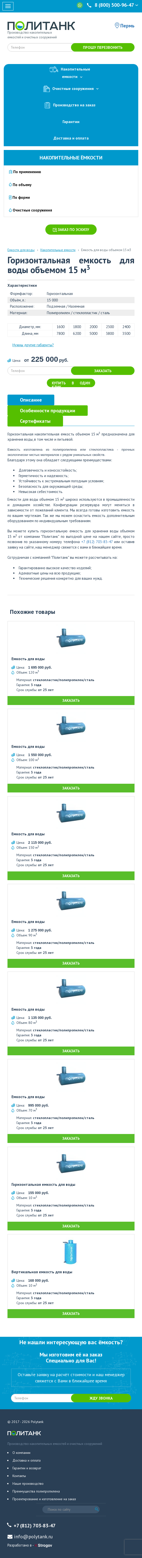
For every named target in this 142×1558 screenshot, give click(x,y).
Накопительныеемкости (71, 72)
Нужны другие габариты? (33, 345)
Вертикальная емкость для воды (41, 1272)
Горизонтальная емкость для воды (43, 1184)
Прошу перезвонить (103, 47)
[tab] (30, 400)
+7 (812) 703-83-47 (97, 541)
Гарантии (71, 121)
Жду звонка (101, 1398)
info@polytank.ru (33, 1536)
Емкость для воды (28, 659)
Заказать (103, 370)
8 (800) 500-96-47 (113, 5)
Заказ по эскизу (71, 229)
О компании (21, 1452)
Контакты (19, 1476)
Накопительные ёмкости (71, 157)
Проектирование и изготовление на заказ (44, 1499)
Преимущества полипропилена (36, 1491)
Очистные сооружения (71, 88)
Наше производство (28, 1483)
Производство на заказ (71, 105)
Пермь (127, 25)
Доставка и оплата (71, 138)
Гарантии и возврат (26, 1468)
